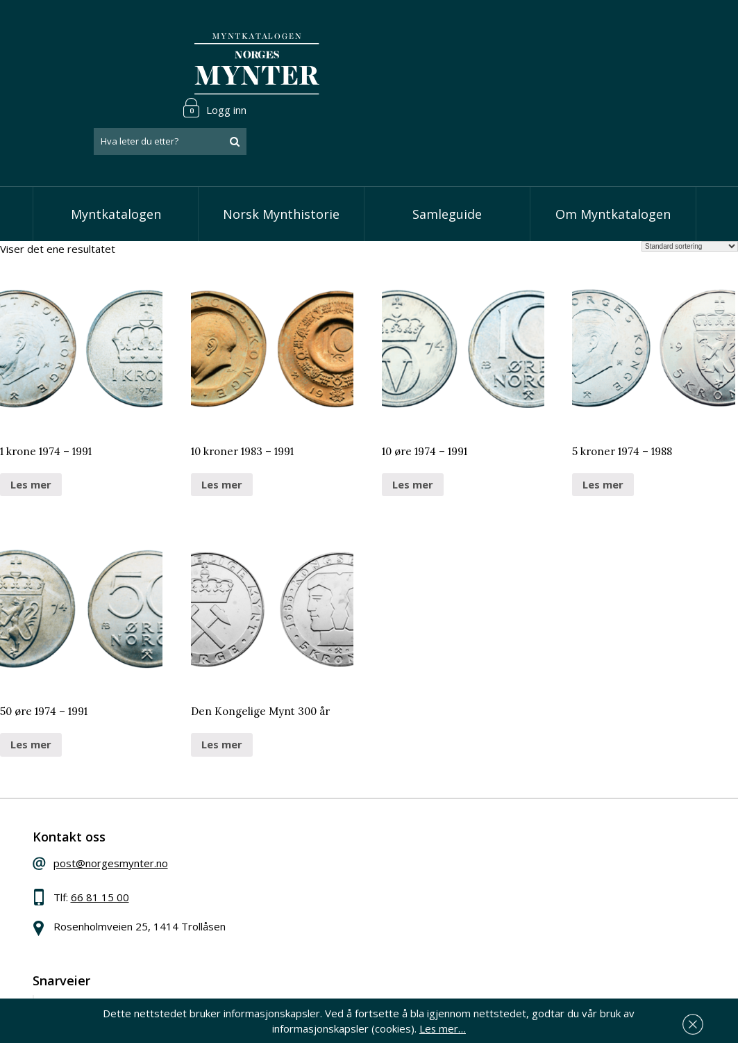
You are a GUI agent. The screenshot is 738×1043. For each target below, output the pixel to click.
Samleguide (447, 159)
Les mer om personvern (563, 953)
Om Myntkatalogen (613, 159)
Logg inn (663, 30)
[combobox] (618, 65)
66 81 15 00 (124, 850)
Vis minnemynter (321, 903)
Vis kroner (305, 860)
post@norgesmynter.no (135, 816)
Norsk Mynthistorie (281, 159)
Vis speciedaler (317, 818)
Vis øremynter (315, 881)
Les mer (30, 430)
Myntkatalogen (115, 159)
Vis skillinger (310, 839)
